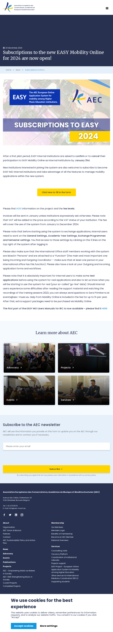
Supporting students (60, 581)
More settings (48, 626)
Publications (9, 562)
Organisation (9, 527)
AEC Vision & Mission (12, 530)
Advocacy (13, 367)
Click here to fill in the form (56, 192)
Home (8, 70)
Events (11, 400)
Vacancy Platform (59, 554)
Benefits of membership (62, 534)
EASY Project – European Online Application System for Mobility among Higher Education (65, 569)
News (18, 70)
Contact (6, 537)
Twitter (11, 515)
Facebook (5, 515)
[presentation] (56, 458)
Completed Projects (11, 586)
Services (66, 400)
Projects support (58, 563)
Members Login (58, 530)
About (6, 523)
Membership (57, 523)
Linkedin (17, 515)
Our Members (57, 527)
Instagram (23, 515)
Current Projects (10, 583)
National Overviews (59, 540)
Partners (6, 534)
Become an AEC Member (62, 537)
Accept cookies (23, 626)
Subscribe (54, 469)
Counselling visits (59, 550)
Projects (66, 367)
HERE (104, 308)
